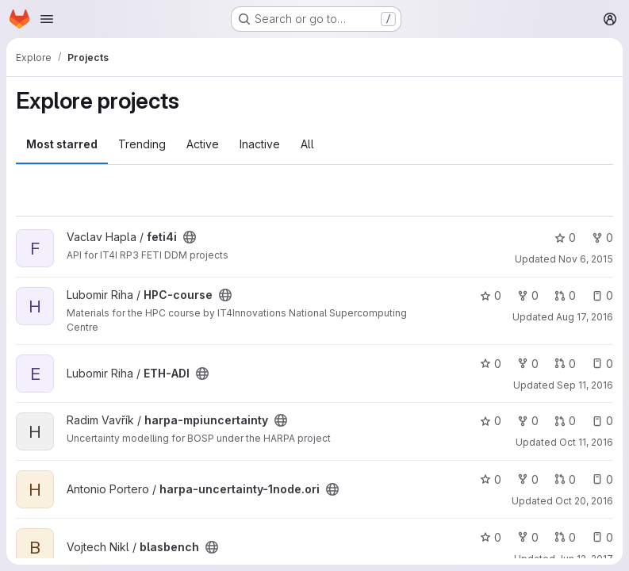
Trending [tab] (142, 144)
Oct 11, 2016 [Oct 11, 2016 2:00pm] (586, 442)
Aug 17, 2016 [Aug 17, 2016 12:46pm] (584, 317)
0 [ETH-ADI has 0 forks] (528, 363)
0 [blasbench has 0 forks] (528, 537)
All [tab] (307, 144)
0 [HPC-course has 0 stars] (490, 295)
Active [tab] (202, 144)
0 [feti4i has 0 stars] (565, 237)
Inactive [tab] (260, 144)
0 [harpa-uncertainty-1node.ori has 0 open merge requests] (565, 479)
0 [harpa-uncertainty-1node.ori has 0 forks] (528, 479)
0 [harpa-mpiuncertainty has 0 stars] (490, 420)
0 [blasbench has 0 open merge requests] (565, 537)
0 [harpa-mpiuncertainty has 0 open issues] (602, 420)
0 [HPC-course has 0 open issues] (602, 295)
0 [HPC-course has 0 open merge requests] (565, 295)
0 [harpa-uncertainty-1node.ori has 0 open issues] (602, 479)
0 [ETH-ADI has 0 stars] (490, 363)
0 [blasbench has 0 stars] (490, 537)
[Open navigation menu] (46, 19)
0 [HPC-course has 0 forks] (528, 295)
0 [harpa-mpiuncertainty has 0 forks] (528, 420)
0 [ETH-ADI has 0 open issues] (602, 363)
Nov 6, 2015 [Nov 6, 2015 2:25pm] (585, 259)
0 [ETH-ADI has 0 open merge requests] (565, 363)
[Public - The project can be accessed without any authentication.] (189, 237)
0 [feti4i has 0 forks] (602, 237)
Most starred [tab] (62, 144)
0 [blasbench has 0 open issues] (602, 537)
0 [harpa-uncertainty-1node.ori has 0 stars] (490, 479)
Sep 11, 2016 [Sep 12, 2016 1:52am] (585, 385)
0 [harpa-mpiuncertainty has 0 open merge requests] (565, 420)
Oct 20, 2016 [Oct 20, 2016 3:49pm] (584, 501)
